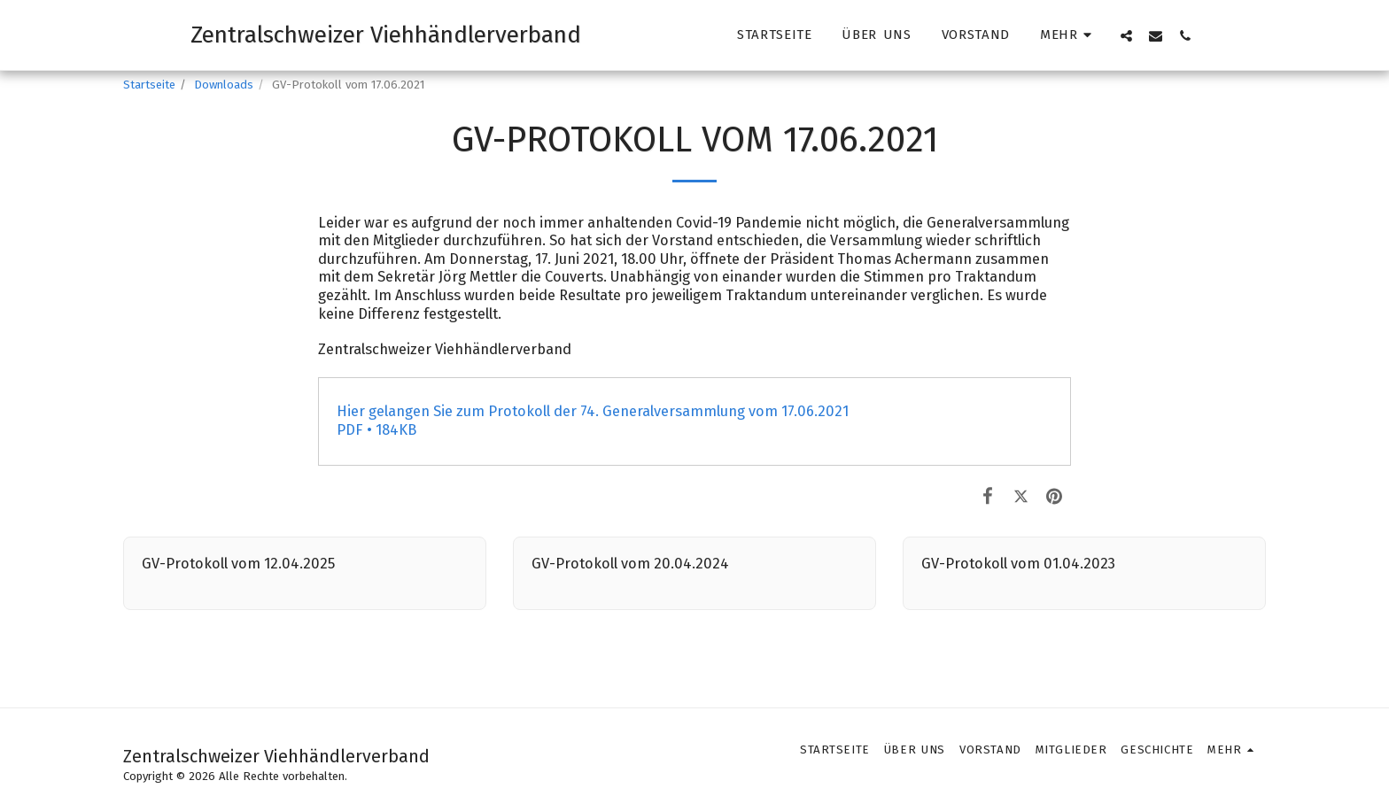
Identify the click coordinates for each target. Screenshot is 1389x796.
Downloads (223, 84)
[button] (1126, 35)
